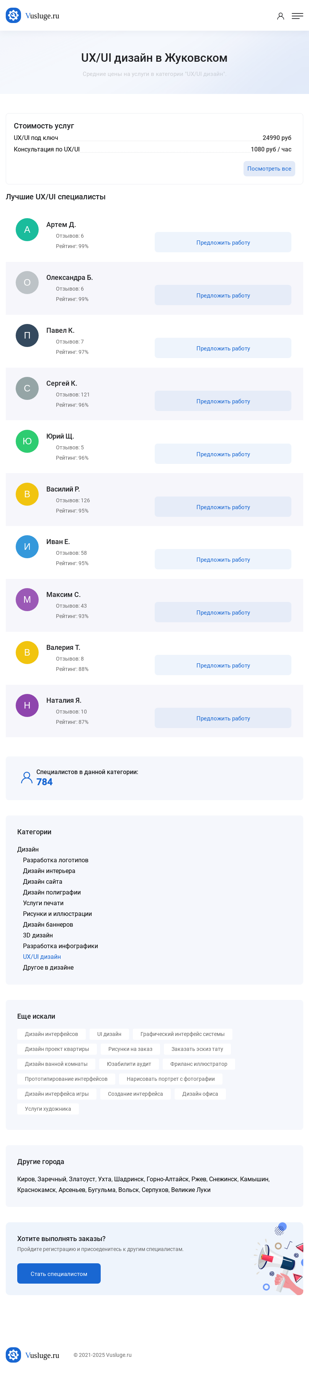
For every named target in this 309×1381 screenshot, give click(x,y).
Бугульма (102, 1194)
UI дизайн (109, 1039)
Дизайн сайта (42, 886)
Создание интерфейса (135, 1098)
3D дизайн (38, 940)
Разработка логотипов (55, 864)
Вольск (128, 1194)
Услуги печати (43, 907)
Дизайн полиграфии (52, 897)
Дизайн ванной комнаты (56, 1068)
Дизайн (28, 854)
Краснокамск (36, 1194)
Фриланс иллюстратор (198, 1068)
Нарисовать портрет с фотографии (171, 1083)
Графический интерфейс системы (183, 1039)
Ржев (198, 1183)
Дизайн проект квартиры (57, 1054)
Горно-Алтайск (168, 1183)
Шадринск (129, 1183)
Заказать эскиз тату (197, 1054)
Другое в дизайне (48, 972)
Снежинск (223, 1183)
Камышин (254, 1183)
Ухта (104, 1183)
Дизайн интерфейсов (51, 1039)
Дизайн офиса (200, 1098)
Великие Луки (191, 1194)
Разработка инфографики (60, 950)
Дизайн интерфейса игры (57, 1098)
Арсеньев (72, 1194)
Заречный (52, 1183)
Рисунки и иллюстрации (57, 918)
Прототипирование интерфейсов (66, 1083)
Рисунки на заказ (130, 1054)
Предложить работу (223, 243)
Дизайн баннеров (48, 929)
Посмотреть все (269, 168)
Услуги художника (48, 1113)
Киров (26, 1183)
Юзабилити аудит (129, 1068)
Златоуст (82, 1183)
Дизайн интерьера (49, 875)
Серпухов (155, 1194)
